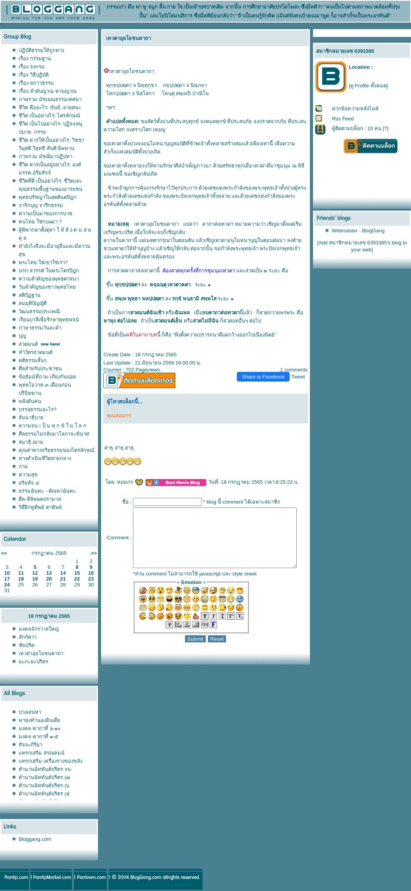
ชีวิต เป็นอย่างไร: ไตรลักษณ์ (49, 116)
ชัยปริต (26, 645)
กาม (23, 466)
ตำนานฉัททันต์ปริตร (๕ (44, 794)
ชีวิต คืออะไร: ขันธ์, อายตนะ (50, 107)
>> (94, 553)
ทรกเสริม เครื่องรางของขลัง (50, 761)
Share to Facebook (266, 377)
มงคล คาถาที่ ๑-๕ (38, 736)
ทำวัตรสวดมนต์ (35, 352)
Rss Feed (343, 119)
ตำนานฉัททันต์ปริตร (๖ (44, 785)
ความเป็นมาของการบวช (45, 213)
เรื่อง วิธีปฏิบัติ (34, 75)
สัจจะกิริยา (30, 745)
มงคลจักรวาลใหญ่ (39, 629)
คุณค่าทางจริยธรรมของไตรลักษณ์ (56, 450)
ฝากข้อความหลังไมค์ (355, 109)
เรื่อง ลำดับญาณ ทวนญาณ (47, 91)
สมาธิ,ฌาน (31, 442)
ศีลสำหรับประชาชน (40, 368)
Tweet (301, 377)
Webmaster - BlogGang (358, 231)
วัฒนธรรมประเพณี (39, 311)
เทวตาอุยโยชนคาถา (41, 653)
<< (4, 553)
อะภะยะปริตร (33, 661)
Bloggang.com (35, 839)
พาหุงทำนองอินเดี (39, 720)
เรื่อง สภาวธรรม (36, 83)
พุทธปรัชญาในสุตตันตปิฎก (48, 197)
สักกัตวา (28, 637)
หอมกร (127, 482)
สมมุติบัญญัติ (33, 303)
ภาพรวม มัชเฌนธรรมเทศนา (50, 99)
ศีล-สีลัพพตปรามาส (40, 499)
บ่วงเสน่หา (30, 712)
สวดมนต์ (28, 344)
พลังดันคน (30, 401)
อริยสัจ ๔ (29, 483)
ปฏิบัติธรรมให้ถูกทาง (41, 50)
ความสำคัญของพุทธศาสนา (49, 279)
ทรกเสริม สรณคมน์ (42, 753)
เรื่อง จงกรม (32, 67)
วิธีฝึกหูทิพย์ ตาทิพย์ (40, 507)
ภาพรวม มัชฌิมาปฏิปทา (45, 156)
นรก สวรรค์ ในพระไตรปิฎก (49, 271)
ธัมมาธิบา (31, 417)
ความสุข (28, 475)
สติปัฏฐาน (29, 295)
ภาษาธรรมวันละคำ (40, 328)
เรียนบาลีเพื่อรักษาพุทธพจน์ (49, 320)
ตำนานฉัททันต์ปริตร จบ (45, 769)
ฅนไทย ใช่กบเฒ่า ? (40, 222)
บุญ (22, 336)
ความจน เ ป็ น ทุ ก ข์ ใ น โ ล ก (52, 426)
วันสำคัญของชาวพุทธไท (47, 287)
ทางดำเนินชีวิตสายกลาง (45, 458)
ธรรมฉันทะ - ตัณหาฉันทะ (47, 491)
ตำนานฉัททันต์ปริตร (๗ (44, 777)
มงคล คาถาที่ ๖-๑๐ (40, 728)
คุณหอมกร (116, 415)
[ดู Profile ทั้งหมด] (368, 86)
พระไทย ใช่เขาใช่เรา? (43, 262)
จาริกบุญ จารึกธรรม (41, 205)
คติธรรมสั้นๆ (33, 360)
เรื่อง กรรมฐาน (35, 58)
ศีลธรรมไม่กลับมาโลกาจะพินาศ (54, 434)
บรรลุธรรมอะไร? (37, 409)
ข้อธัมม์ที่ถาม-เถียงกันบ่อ (47, 377)
